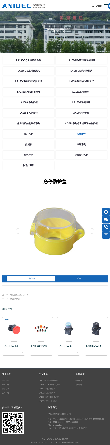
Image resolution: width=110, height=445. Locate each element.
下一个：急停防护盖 (11, 299)
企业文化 (5, 385)
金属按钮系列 (81, 155)
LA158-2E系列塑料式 (81, 71)
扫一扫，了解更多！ (12, 407)
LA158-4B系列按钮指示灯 (28, 81)
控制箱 (28, 144)
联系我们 (52, 407)
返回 (79, 278)
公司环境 (5, 393)
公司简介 (5, 380)
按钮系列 (81, 144)
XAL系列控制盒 (81, 113)
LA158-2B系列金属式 (29, 71)
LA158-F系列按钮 (28, 113)
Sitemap (57, 442)
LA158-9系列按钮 (81, 102)
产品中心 (43, 374)
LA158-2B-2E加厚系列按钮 (81, 60)
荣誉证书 (5, 389)
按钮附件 (81, 134)
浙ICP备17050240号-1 (39, 442)
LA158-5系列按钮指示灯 (81, 81)
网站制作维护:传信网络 (70, 442)
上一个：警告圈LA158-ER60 (15, 295)
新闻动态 (80, 374)
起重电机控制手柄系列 (28, 123)
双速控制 (28, 155)
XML (51, 442)
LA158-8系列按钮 (29, 102)
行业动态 (78, 385)
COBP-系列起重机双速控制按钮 (81, 123)
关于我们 (6, 374)
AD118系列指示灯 (81, 92)
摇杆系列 (28, 134)
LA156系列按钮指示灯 (28, 92)
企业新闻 (78, 380)
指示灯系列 (28, 165)
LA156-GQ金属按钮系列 (28, 60)
